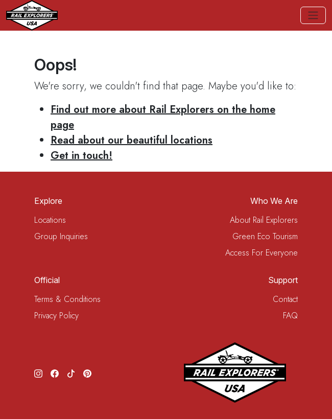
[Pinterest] (87, 372)
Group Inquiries (61, 236)
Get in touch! (81, 155)
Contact (285, 299)
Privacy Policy (56, 315)
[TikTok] (71, 372)
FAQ (290, 315)
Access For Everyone (261, 253)
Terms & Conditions (67, 299)
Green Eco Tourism (265, 236)
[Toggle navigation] (313, 15)
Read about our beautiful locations (131, 140)
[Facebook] (55, 372)
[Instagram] (38, 372)
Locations (50, 220)
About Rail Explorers (264, 220)
